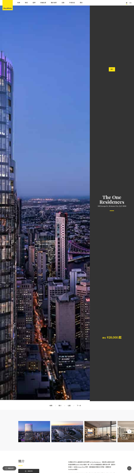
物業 (18, 3)
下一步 (79, 405)
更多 (81, 3)
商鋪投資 (43, 3)
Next (129, 431)
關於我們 (54, 3)
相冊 (51, 405)
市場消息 (72, 3)
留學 (34, 3)
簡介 (60, 405)
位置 (69, 405)
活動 (63, 3)
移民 (26, 3)
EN (130, 3)
